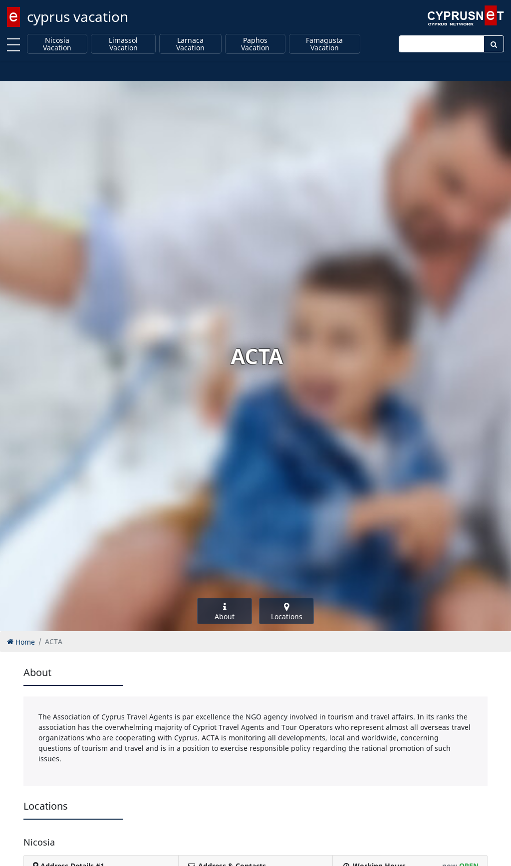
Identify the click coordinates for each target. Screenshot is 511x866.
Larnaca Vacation (190, 44)
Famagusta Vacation (324, 44)
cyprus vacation (77, 16)
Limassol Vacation (123, 44)
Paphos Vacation (255, 44)
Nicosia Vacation (57, 44)
